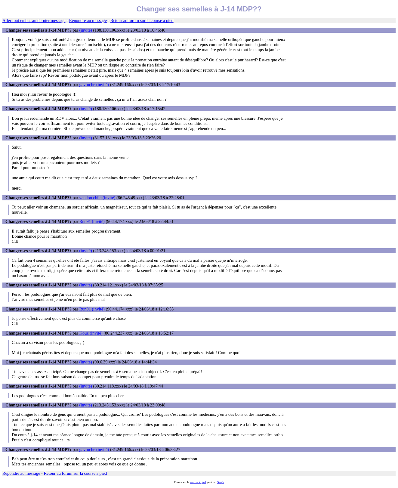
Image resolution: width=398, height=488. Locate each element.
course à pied (198, 482)
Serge (220, 482)
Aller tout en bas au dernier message (33, 20)
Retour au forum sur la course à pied (142, 20)
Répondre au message (87, 20)
